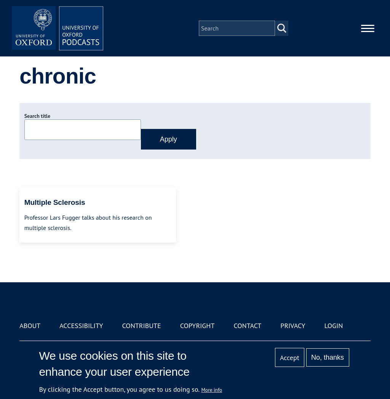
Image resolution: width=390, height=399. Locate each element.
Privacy (292, 325)
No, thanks (327, 357)
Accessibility (81, 325)
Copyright (197, 325)
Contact (247, 325)
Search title (37, 116)
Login (333, 325)
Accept (289, 357)
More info (211, 389)
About (29, 325)
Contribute (141, 325)
